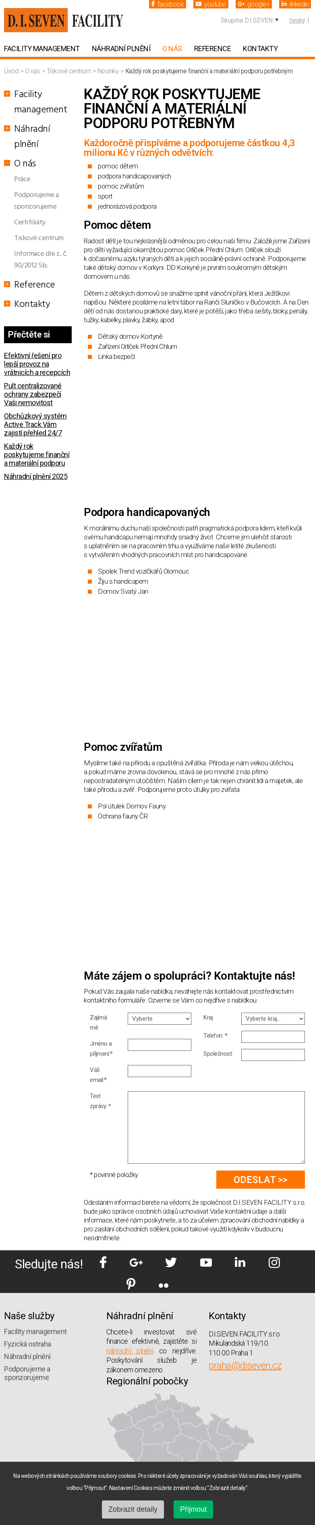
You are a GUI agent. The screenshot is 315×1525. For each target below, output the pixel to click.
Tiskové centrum (69, 71)
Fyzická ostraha (27, 1344)
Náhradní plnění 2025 (35, 476)
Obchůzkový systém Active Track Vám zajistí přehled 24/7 (35, 424)
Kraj (208, 1017)
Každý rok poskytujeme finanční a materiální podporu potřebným (36, 459)
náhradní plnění (129, 1351)
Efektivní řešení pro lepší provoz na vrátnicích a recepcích (37, 364)
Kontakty (260, 48)
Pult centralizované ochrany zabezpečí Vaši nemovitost (33, 394)
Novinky (108, 71)
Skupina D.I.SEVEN (247, 20)
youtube (211, 4)
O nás (172, 48)
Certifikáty (30, 222)
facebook (167, 4)
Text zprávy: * (100, 1101)
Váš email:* (98, 1075)
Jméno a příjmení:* (101, 1048)
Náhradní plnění (121, 48)
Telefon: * (215, 1035)
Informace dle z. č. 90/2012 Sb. (40, 259)
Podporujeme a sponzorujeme (36, 201)
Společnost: (218, 1053)
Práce (22, 179)
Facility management (42, 48)
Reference (212, 48)
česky (297, 20)
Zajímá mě (98, 1022)
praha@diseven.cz (245, 1365)
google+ (254, 4)
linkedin (295, 4)
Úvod (12, 71)
